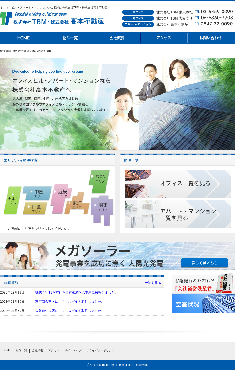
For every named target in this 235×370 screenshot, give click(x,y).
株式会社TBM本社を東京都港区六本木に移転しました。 (76, 292)
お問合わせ (211, 38)
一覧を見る (153, 283)
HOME (23, 38)
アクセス (164, 38)
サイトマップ (72, 350)
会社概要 (117, 38)
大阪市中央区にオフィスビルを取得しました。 (69, 311)
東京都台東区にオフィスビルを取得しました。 (69, 301)
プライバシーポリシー (100, 350)
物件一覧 (70, 38)
